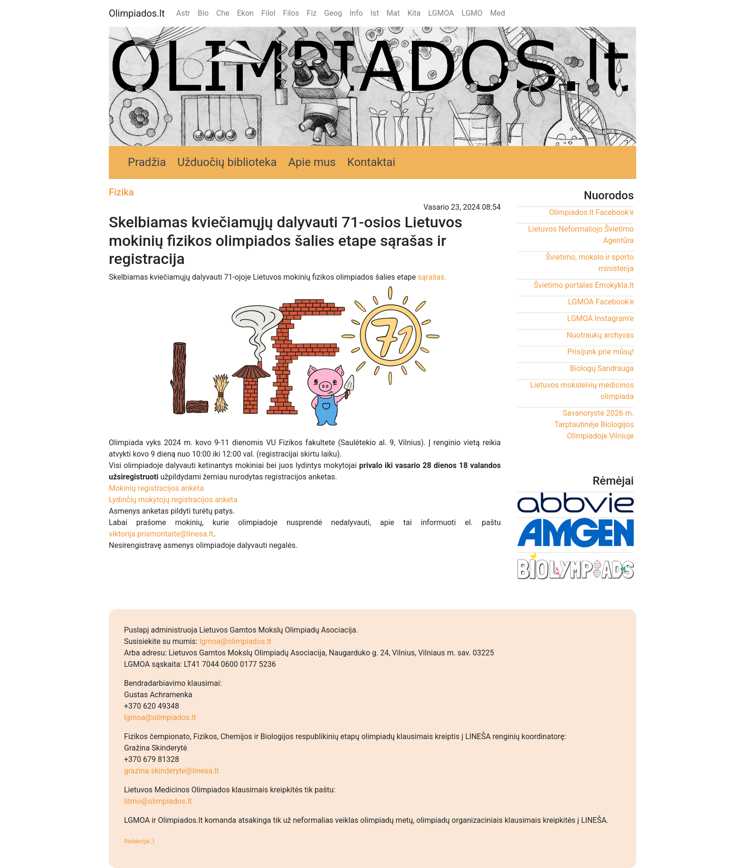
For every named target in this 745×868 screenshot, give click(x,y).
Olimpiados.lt (137, 13)
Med (497, 13)
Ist (375, 13)
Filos (291, 13)
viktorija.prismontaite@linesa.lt (161, 533)
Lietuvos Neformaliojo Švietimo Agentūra (581, 234)
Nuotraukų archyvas (600, 335)
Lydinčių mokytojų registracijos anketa (173, 499)
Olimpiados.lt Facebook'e (591, 212)
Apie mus (311, 162)
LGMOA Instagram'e (600, 318)
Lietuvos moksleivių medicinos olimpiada (582, 390)
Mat (393, 13)
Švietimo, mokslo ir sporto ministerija (590, 263)
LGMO (472, 13)
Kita (413, 13)
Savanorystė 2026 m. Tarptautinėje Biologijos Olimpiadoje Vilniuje (594, 424)
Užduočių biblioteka (227, 162)
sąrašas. (432, 277)
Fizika (121, 192)
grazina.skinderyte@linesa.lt (171, 770)
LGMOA (441, 13)
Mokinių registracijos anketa (156, 488)
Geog (333, 13)
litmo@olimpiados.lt (158, 801)
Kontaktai (371, 162)
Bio (203, 13)
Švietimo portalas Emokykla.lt (584, 285)
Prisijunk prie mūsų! (600, 351)
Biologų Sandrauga (602, 368)
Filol (268, 13)
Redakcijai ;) (139, 841)
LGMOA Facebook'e (601, 301)
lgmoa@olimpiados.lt (235, 641)
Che (222, 13)
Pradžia (147, 162)
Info (356, 13)
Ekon (245, 13)
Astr (183, 13)
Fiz (312, 13)
